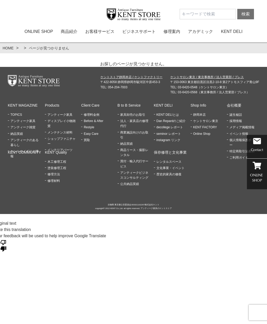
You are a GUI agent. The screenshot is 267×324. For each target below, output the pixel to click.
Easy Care (91, 134)
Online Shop (201, 134)
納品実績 (16, 134)
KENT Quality (56, 152)
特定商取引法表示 (241, 151)
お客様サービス (99, 31)
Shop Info (198, 105)
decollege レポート (169, 127)
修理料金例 (91, 115)
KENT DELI (231, 31)
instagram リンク (168, 140)
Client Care (90, 105)
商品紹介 (69, 31)
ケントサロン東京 (205, 121)
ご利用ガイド (238, 157)
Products (52, 105)
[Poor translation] (3, 245)
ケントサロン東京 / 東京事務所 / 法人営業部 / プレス (207, 77)
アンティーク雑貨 (22, 127)
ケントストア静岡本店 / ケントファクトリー (131, 77)
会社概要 (234, 105)
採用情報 (235, 121)
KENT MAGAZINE (23, 105)
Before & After (93, 121)
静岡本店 (199, 115)
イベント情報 (238, 134)
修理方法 (53, 174)
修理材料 (53, 181)
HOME (8, 48)
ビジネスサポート (139, 31)
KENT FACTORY (205, 127)
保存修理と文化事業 (170, 152)
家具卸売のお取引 (132, 115)
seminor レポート (168, 134)
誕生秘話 (235, 115)
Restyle (89, 127)
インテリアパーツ (59, 150)
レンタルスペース (168, 162)
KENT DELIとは (167, 115)
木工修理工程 (56, 162)
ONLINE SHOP (39, 31)
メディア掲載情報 (241, 127)
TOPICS (16, 115)
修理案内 (171, 31)
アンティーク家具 (22, 121)
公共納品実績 (129, 184)
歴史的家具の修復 (168, 174)
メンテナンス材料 (59, 132)
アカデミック (200, 31)
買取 (87, 140)
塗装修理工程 (56, 168)
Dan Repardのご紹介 (171, 121)
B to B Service (129, 105)
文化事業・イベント (170, 168)
